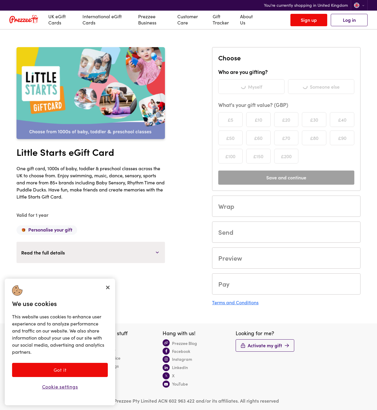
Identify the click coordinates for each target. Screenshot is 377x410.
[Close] (107, 287)
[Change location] (359, 5)
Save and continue (286, 177)
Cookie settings (60, 386)
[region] (60, 342)
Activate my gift (265, 345)
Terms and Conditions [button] (235, 302)
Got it (60, 370)
